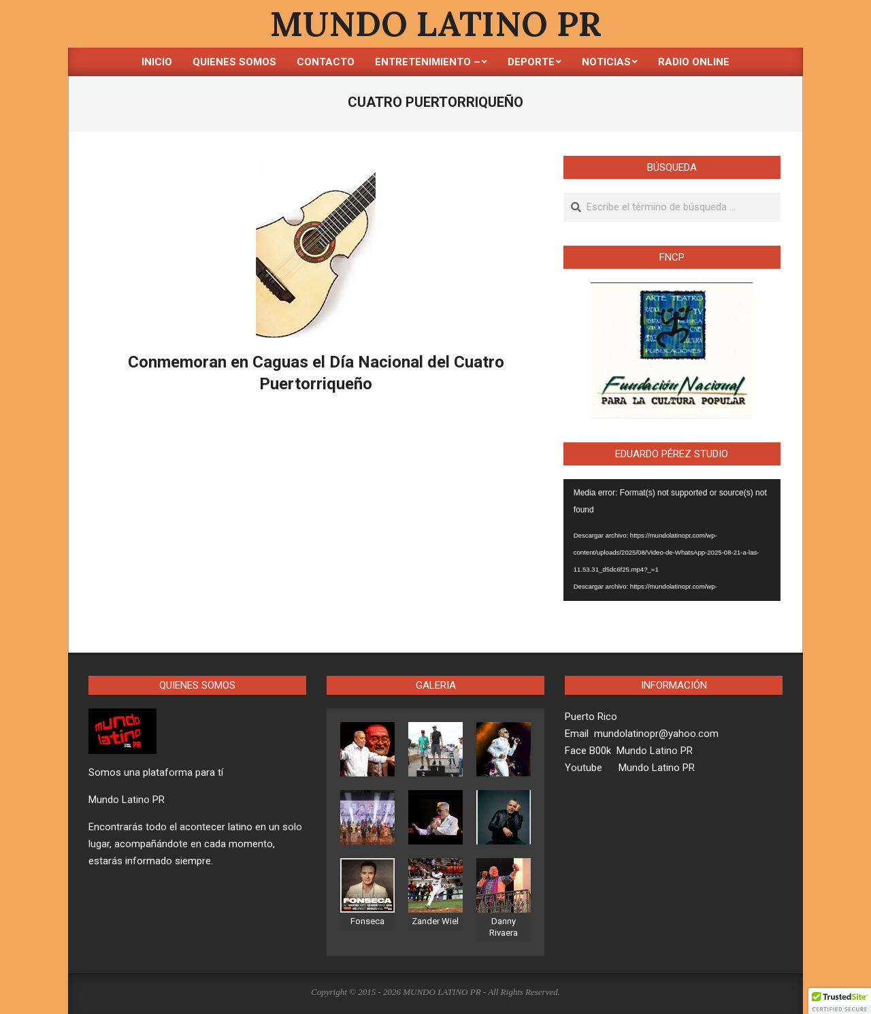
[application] (671, 540)
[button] (839, 1001)
